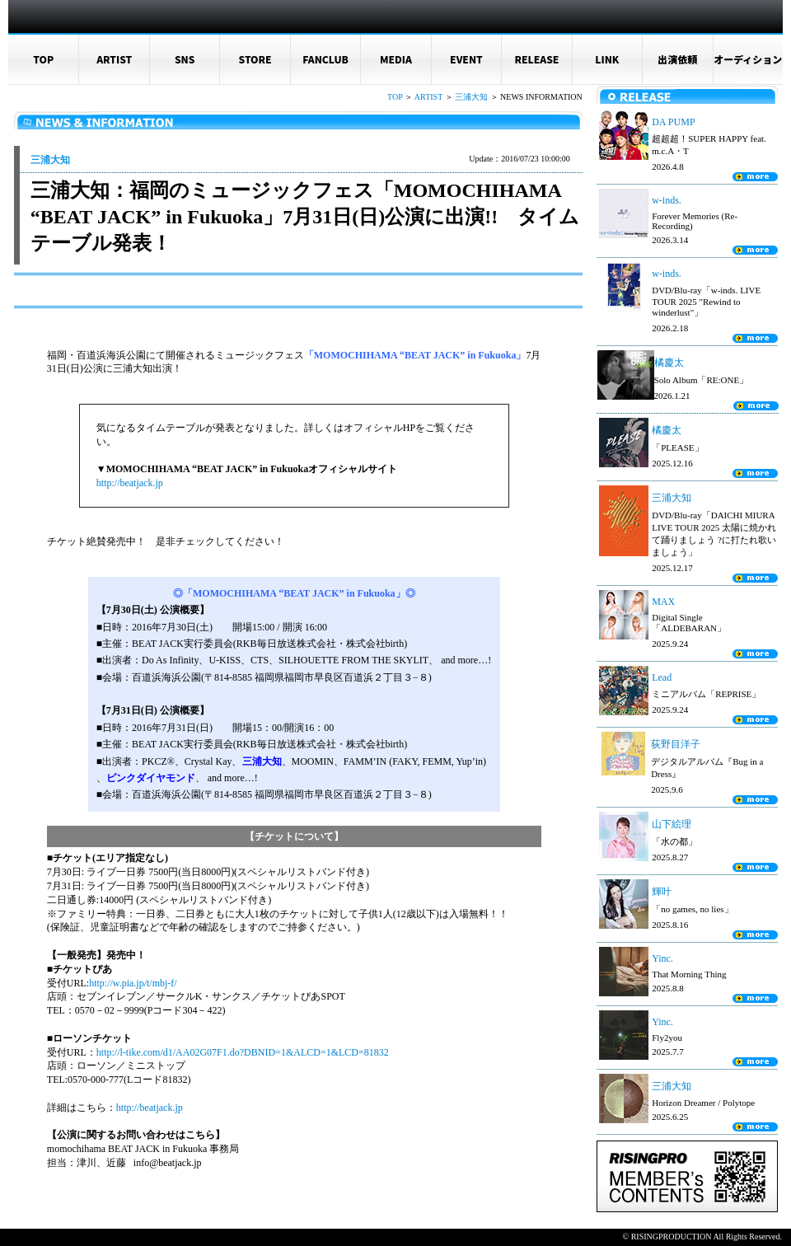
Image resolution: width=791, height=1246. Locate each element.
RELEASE (536, 59)
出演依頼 (677, 59)
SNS (185, 59)
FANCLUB (325, 59)
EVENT (466, 59)
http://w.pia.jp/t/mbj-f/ (133, 983)
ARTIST (114, 59)
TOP (43, 59)
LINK (607, 59)
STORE (255, 59)
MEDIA (396, 59)
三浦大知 (471, 96)
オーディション (748, 59)
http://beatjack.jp (129, 483)
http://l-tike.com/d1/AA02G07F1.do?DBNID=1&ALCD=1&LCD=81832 (242, 1052)
